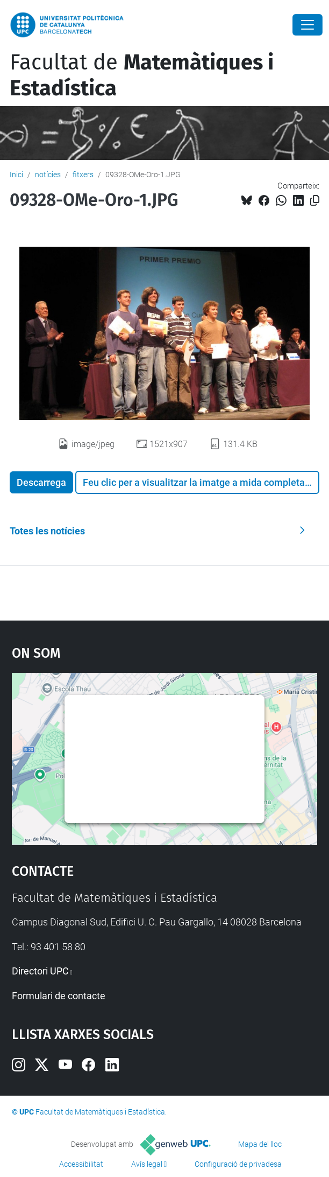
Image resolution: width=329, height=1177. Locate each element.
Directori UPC (40, 971)
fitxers (83, 174)
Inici (16, 174)
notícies (48, 174)
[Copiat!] (314, 200)
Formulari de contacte (58, 995)
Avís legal (146, 1164)
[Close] (307, 25)
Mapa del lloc (260, 1144)
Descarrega (41, 482)
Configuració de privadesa (238, 1164)
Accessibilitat (81, 1164)
